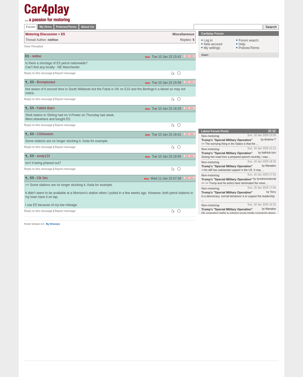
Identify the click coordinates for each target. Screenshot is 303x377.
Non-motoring (210, 136)
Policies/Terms (66, 26)
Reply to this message (38, 73)
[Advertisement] (181, 27)
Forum (30, 26)
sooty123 (43, 156)
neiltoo (36, 56)
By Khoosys (53, 224)
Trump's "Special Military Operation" (227, 140)
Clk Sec (42, 178)
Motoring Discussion (41, 34)
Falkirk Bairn (46, 108)
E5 (63, 34)
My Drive (45, 26)
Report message (65, 73)
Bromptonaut (46, 82)
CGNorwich (45, 134)
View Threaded (33, 46)
